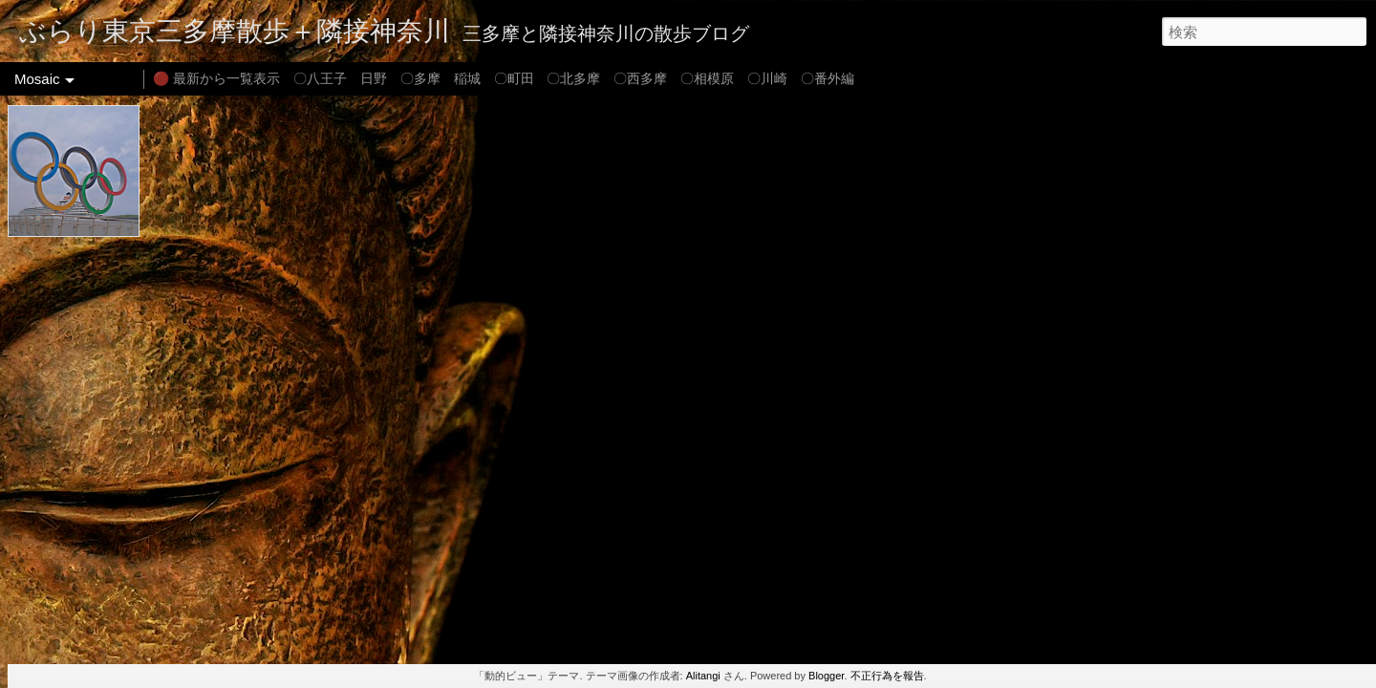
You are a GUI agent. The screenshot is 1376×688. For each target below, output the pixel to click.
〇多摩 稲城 (440, 78)
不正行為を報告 (887, 675)
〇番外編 (827, 78)
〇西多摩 (640, 78)
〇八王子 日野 (340, 78)
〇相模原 (707, 78)
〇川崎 (767, 78)
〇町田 (514, 78)
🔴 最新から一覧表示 (216, 78)
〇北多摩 (573, 78)
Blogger (826, 675)
